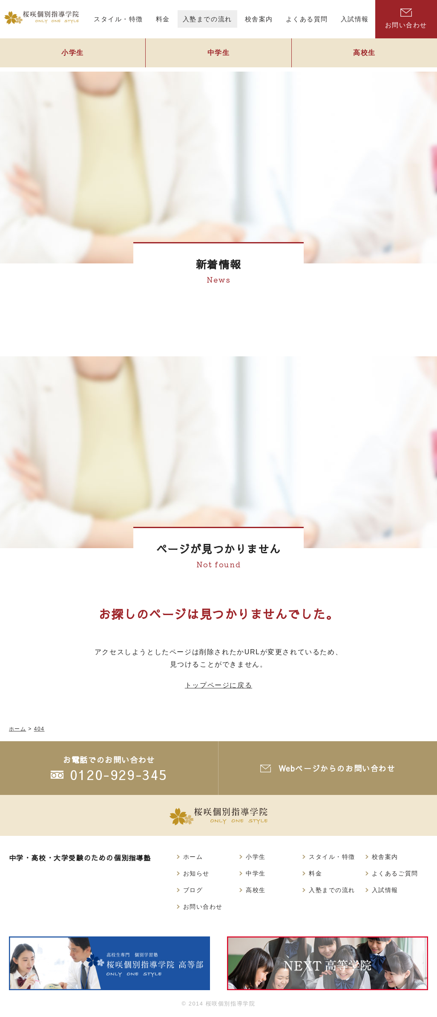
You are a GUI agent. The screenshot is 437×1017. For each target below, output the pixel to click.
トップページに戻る (218, 685)
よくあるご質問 (395, 873)
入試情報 (385, 890)
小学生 (73, 54)
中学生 (218, 54)
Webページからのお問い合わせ (337, 768)
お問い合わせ (203, 906)
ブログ (193, 890)
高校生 (364, 54)
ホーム (193, 856)
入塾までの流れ (332, 890)
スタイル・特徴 (332, 856)
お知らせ (196, 873)
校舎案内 (385, 856)
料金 (315, 873)
